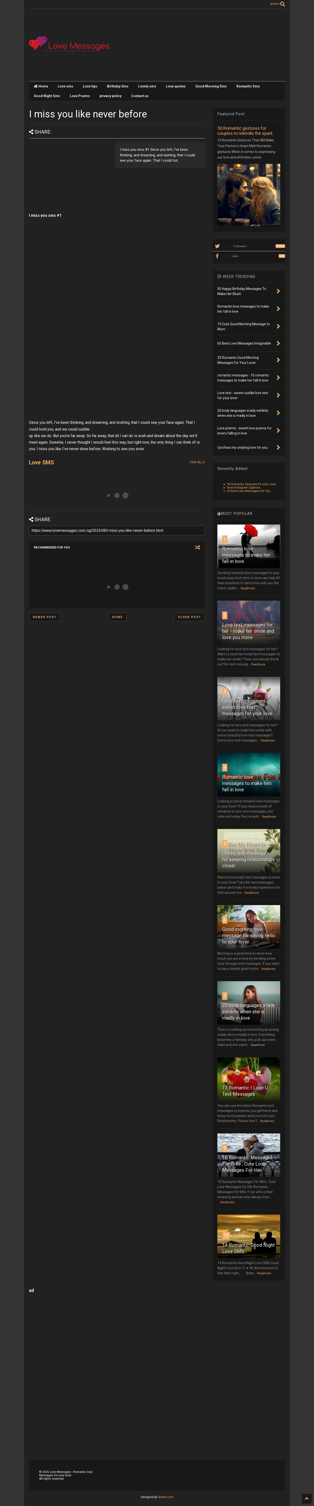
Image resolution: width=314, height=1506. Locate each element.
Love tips (90, 86)
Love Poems (80, 96)
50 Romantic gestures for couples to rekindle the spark (245, 131)
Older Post (189, 617)
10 (226, 1235)
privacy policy (110, 96)
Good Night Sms (47, 96)
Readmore (248, 588)
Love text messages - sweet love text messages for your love (247, 707)
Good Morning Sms (211, 86)
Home (41, 86)
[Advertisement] (197, 45)
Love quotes (176, 86)
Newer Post (45, 617)
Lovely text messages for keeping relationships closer (248, 859)
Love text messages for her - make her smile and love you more (248, 631)
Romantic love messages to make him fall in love (246, 783)
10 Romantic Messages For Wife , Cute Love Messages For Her (247, 1164)
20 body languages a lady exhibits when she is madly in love (248, 1011)
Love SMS (41, 462)
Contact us (140, 96)
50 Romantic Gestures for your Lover (251, 484)
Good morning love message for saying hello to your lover (248, 935)
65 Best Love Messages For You (248, 491)
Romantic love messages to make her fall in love (246, 555)
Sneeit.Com (165, 1497)
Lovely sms (147, 86)
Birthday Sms (117, 86)
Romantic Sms (248, 86)
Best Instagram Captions (243, 487)
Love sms (65, 86)
